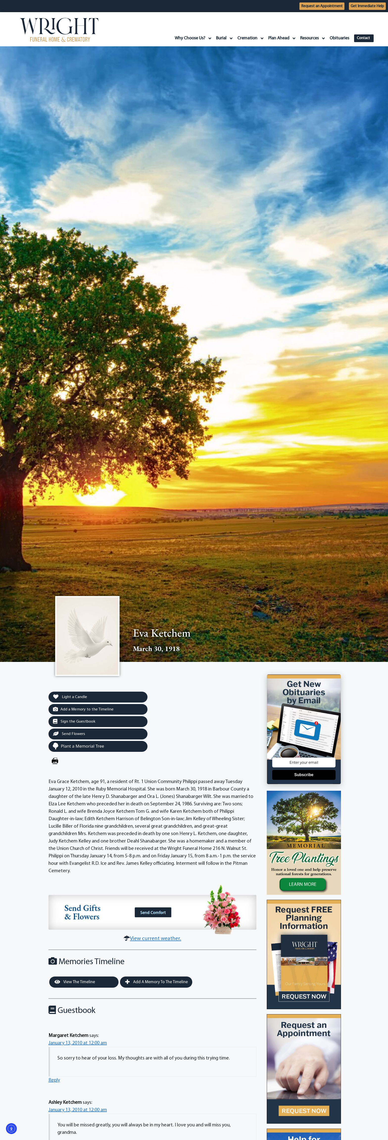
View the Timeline (74, 982)
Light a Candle (70, 697)
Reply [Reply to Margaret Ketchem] (54, 1081)
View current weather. (155, 939)
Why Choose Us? (191, 38)
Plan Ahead (280, 38)
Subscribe (303, 775)
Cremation (248, 38)
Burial (222, 38)
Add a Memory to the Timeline (84, 709)
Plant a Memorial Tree (78, 746)
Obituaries (337, 38)
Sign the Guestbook (75, 722)
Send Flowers (69, 734)
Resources (310, 38)
